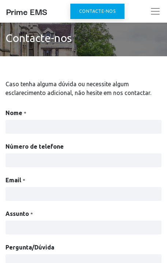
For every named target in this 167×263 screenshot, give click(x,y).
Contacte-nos (97, 11)
